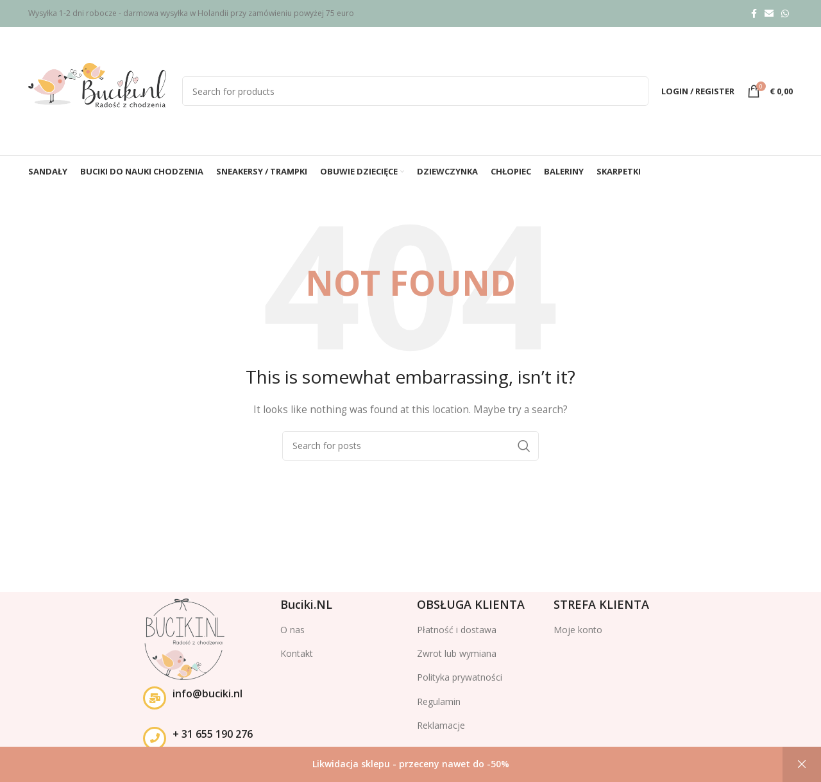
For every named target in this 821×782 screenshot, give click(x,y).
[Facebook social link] (754, 13)
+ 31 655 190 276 (213, 734)
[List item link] (342, 654)
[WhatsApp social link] (785, 13)
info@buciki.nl (207, 693)
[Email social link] (769, 13)
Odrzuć (802, 764)
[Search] (415, 91)
